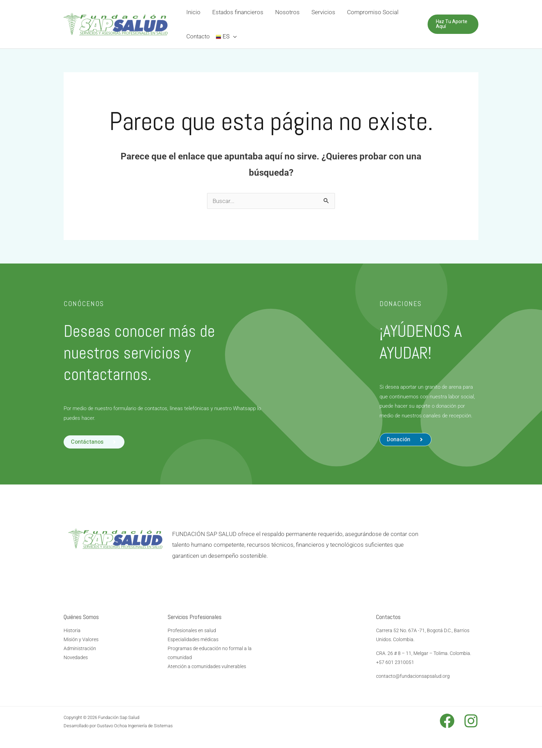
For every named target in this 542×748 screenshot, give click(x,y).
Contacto (198, 36)
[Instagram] (471, 720)
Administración (80, 648)
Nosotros (287, 12)
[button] (405, 439)
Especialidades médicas (193, 639)
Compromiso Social (373, 12)
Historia (72, 630)
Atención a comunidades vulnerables (207, 666)
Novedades (76, 657)
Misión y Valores (81, 639)
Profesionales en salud (192, 630)
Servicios (323, 12)
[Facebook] (447, 720)
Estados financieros (237, 12)
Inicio (193, 12)
